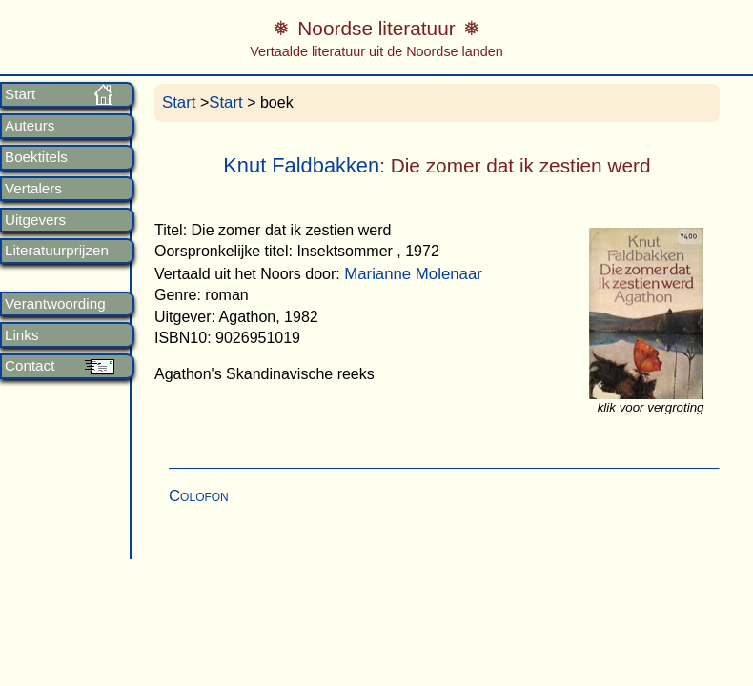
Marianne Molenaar (413, 274)
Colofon (199, 496)
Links (21, 335)
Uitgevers (35, 220)
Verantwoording (55, 304)
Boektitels (36, 157)
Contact (29, 365)
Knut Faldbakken (301, 165)
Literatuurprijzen (57, 250)
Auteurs (29, 125)
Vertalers (33, 188)
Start (20, 94)
